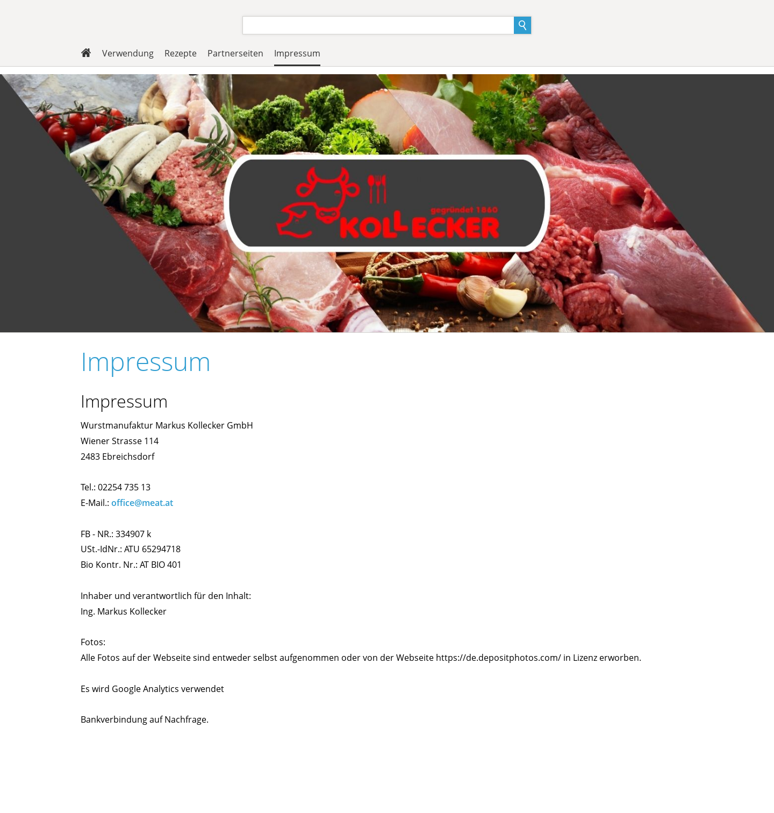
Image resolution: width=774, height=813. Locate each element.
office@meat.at (142, 503)
